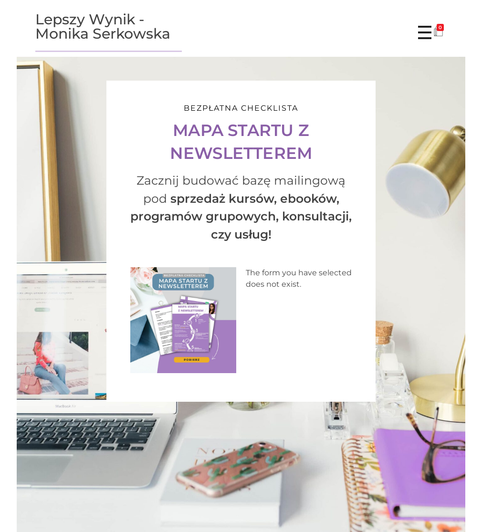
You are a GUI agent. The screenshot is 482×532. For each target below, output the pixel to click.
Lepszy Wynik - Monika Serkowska (102, 26)
